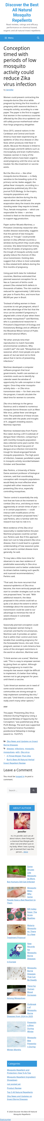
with (18, 752)
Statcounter (5, 1119)
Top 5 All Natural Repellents (20, 1092)
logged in (20, 776)
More (25, 852)
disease (10, 748)
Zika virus (25, 752)
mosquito (29, 748)
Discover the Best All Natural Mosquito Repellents (22, 12)
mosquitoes (9, 752)
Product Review (14, 1088)
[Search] (33, 790)
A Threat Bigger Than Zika (19, 755)
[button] (38, 37)
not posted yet (14, 1084)
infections (19, 748)
